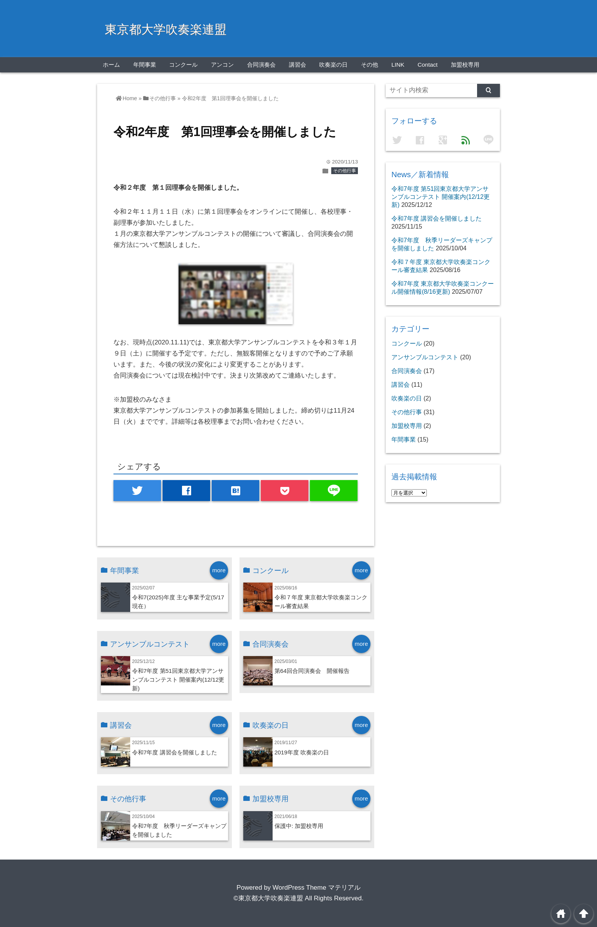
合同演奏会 (261, 64)
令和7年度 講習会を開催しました (174, 752)
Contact (428, 64)
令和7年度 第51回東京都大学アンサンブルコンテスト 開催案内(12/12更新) (178, 680)
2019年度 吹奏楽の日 (302, 752)
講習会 (297, 64)
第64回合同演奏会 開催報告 (312, 671)
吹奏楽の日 (333, 64)
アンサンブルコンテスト (424, 357)
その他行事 (344, 170)
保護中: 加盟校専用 (299, 826)
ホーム (111, 64)
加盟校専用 (465, 64)
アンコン (222, 64)
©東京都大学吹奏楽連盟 (268, 898)
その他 (369, 64)
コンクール (183, 64)
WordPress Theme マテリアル (317, 887)
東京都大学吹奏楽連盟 (166, 29)
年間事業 (144, 64)
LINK (397, 64)
